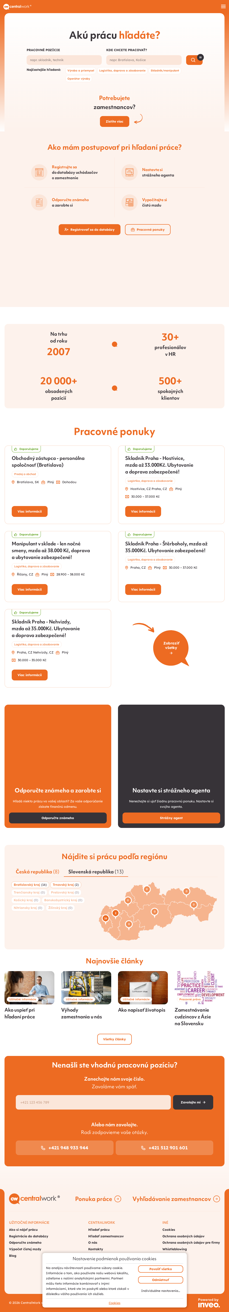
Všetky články (114, 1039)
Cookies (114, 1303)
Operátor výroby (78, 78)
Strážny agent (171, 818)
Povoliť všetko (160, 1269)
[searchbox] (64, 60)
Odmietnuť (160, 1280)
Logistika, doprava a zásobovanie (122, 70)
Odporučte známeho (58, 818)
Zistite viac (114, 121)
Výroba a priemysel (80, 70)
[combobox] (64, 60)
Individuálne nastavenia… (160, 1291)
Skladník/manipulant (165, 70)
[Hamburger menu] (223, 6)
